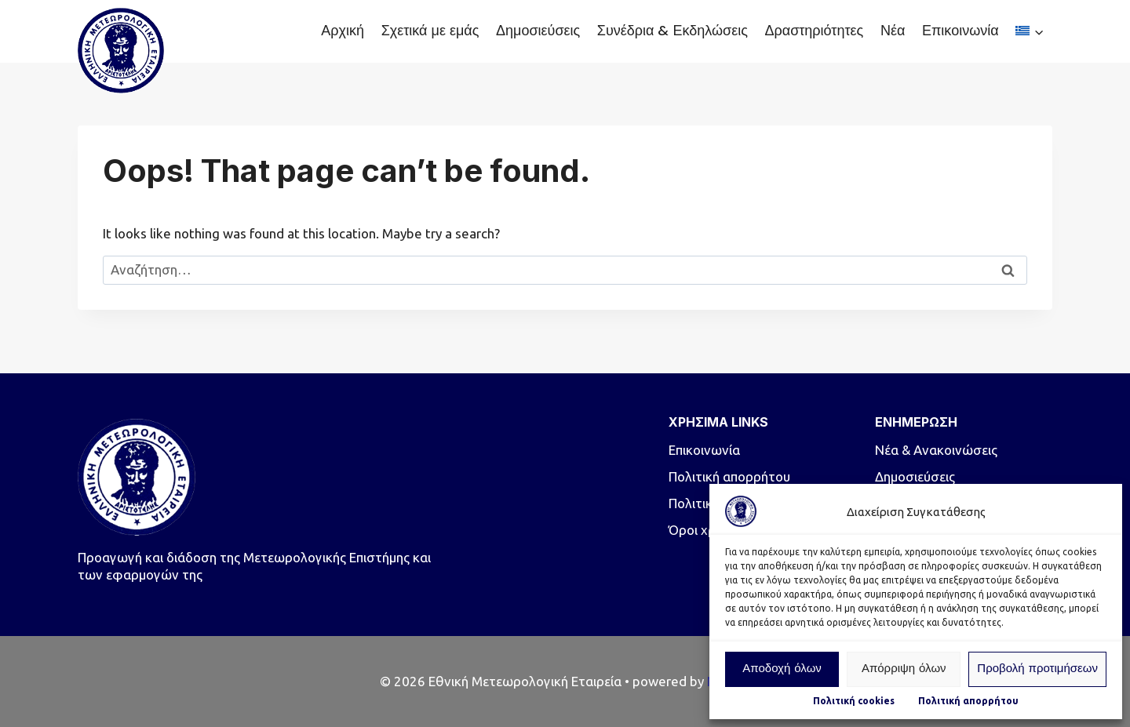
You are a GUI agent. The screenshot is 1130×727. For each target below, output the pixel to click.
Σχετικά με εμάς (430, 30)
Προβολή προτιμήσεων (1037, 669)
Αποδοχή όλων (782, 669)
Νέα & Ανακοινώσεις (936, 449)
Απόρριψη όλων (904, 669)
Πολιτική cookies (854, 701)
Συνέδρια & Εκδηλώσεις (672, 30)
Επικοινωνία (960, 30)
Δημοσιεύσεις (538, 30)
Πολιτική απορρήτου (968, 701)
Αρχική (342, 30)
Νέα (892, 30)
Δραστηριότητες (813, 30)
